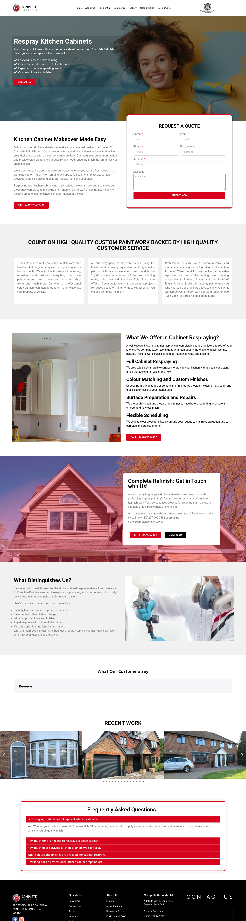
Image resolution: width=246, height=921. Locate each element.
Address (138, 159)
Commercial (120, 7)
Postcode (186, 146)
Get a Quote (164, 7)
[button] (4, 727)
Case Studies (147, 7)
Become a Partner (115, 883)
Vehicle (72, 888)
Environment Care (115, 888)
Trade (72, 883)
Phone (137, 146)
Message (138, 171)
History (110, 873)
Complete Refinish (25, 151)
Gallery (133, 7)
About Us (90, 7)
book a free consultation (174, 513)
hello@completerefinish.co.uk (145, 521)
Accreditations (114, 878)
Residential (104, 7)
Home (78, 7)
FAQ (108, 898)
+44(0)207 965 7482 (152, 517)
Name (137, 134)
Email (184, 134)
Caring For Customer (117, 893)
